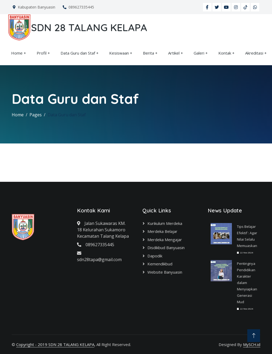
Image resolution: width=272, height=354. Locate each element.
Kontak (224, 53)
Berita (148, 53)
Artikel (174, 53)
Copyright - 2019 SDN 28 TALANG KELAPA (55, 344)
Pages (35, 115)
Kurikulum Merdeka (164, 223)
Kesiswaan (119, 53)
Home (17, 53)
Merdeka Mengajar (164, 239)
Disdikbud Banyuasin (166, 247)
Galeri (199, 53)
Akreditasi (254, 53)
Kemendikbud (159, 263)
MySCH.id (251, 344)
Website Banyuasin (164, 272)
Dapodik (154, 255)
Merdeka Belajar (162, 231)
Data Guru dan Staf (78, 53)
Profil (41, 53)
